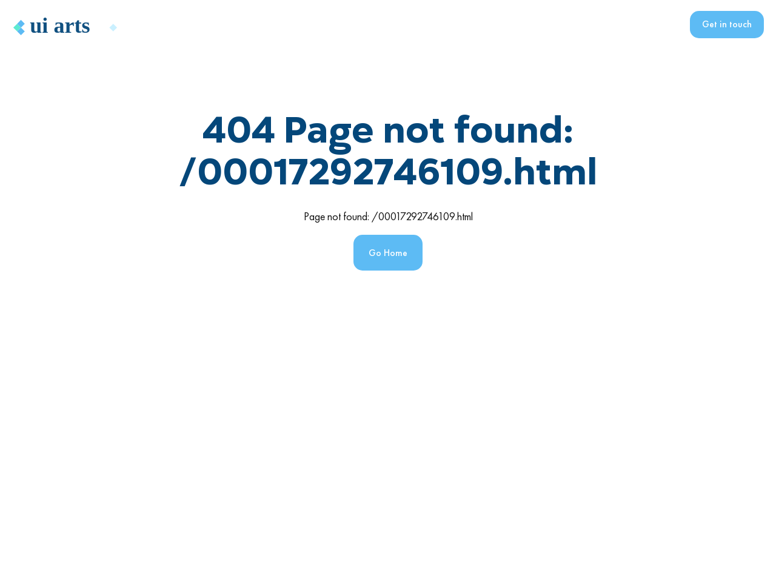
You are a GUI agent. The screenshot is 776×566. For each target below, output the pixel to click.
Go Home (388, 252)
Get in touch (727, 24)
